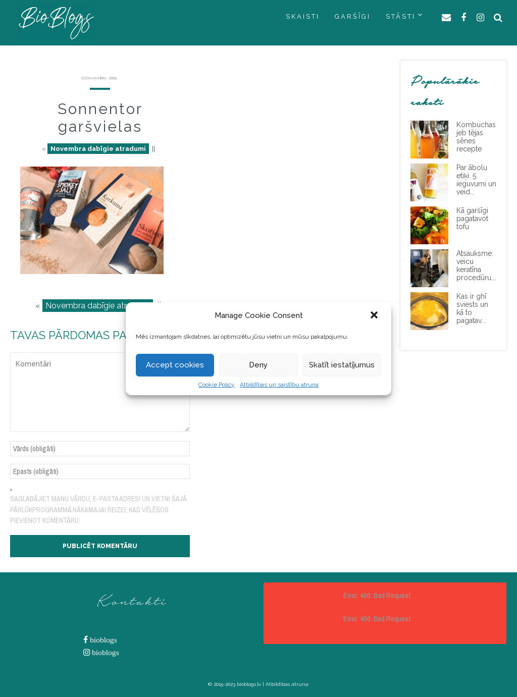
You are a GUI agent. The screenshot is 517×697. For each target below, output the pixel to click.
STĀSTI (401, 16)
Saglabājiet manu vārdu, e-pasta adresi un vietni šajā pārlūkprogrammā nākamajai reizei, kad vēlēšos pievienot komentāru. (98, 509)
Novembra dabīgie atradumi (98, 148)
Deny (258, 364)
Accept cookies (175, 364)
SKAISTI (303, 16)
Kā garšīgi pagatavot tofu (472, 218)
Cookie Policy (216, 385)
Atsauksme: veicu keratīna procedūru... (476, 265)
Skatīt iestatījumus (342, 364)
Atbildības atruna (287, 684)
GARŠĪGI (353, 16)
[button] (375, 316)
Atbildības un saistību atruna (279, 385)
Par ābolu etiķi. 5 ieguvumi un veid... (476, 180)
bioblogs (102, 640)
